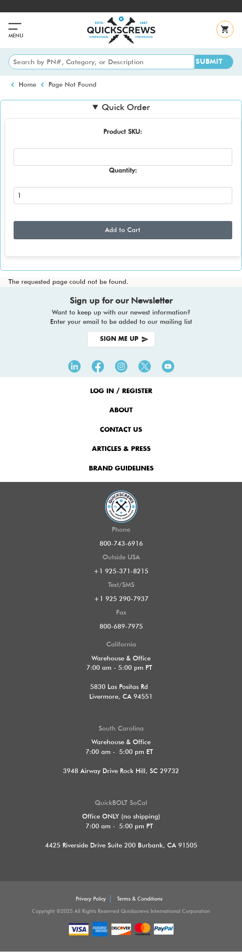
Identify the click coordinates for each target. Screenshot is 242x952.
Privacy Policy (91, 898)
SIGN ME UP (119, 339)
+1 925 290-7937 (121, 599)
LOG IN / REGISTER (121, 391)
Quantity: (123, 170)
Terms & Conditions (139, 898)
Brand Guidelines (121, 468)
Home (27, 84)
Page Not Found (72, 84)
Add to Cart (122, 230)
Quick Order (126, 107)
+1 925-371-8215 (121, 571)
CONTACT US (121, 430)
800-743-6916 (121, 543)
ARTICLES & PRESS (121, 449)
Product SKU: (122, 132)
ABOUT (121, 410)
